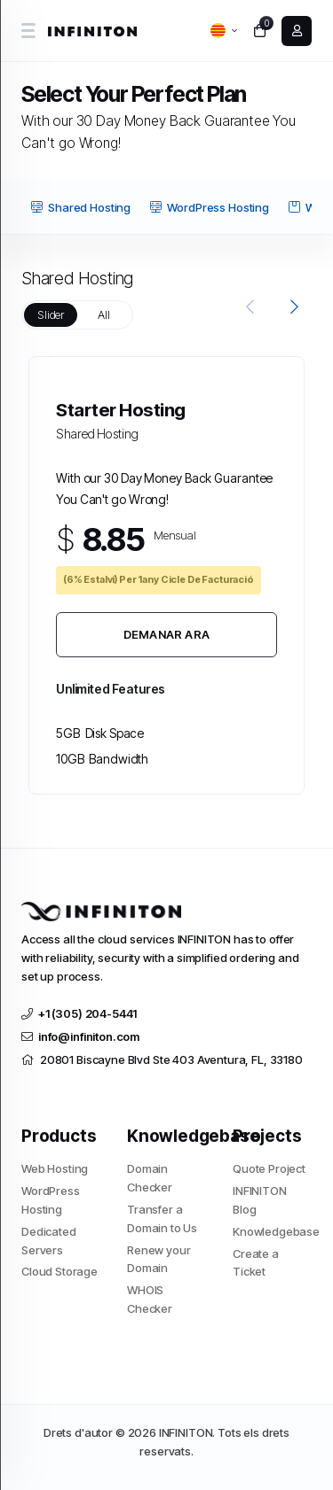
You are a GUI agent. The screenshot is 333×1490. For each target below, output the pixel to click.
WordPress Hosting (209, 207)
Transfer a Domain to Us (162, 1218)
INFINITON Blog (260, 1199)
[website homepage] (94, 31)
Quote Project (269, 1168)
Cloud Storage (59, 1271)
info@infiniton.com (80, 1036)
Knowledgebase (272, 1231)
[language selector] (223, 30)
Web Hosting (54, 1168)
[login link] (296, 31)
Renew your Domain (159, 1259)
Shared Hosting (81, 207)
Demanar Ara (166, 634)
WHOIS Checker (149, 1299)
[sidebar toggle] (28, 30)
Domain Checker (149, 1177)
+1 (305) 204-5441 (79, 1013)
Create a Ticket (256, 1262)
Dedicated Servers (48, 1240)
